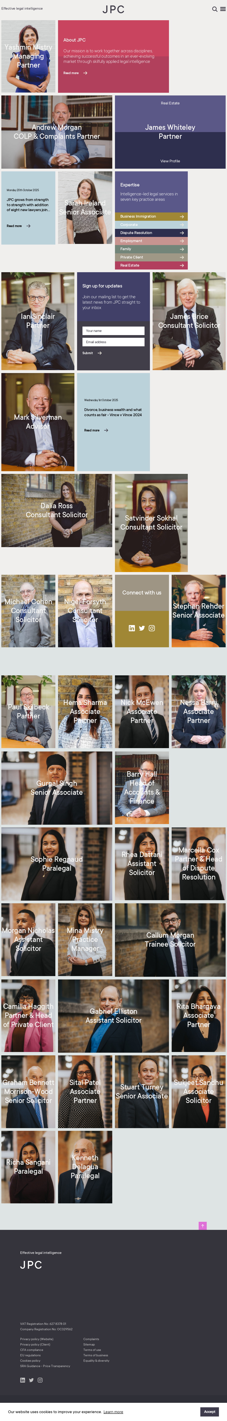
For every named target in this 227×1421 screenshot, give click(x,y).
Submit (87, 353)
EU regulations (30, 1355)
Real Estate (129, 265)
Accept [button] (209, 1412)
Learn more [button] (113, 1412)
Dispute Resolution (136, 232)
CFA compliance (31, 1350)
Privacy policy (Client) (35, 1344)
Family (125, 249)
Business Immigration (138, 216)
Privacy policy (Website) (36, 1339)
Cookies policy (30, 1360)
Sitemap (89, 1344)
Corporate (129, 224)
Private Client (131, 257)
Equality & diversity (96, 1360)
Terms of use (92, 1350)
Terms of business (95, 1355)
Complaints (91, 1339)
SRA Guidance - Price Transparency (45, 1366)
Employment (131, 241)
